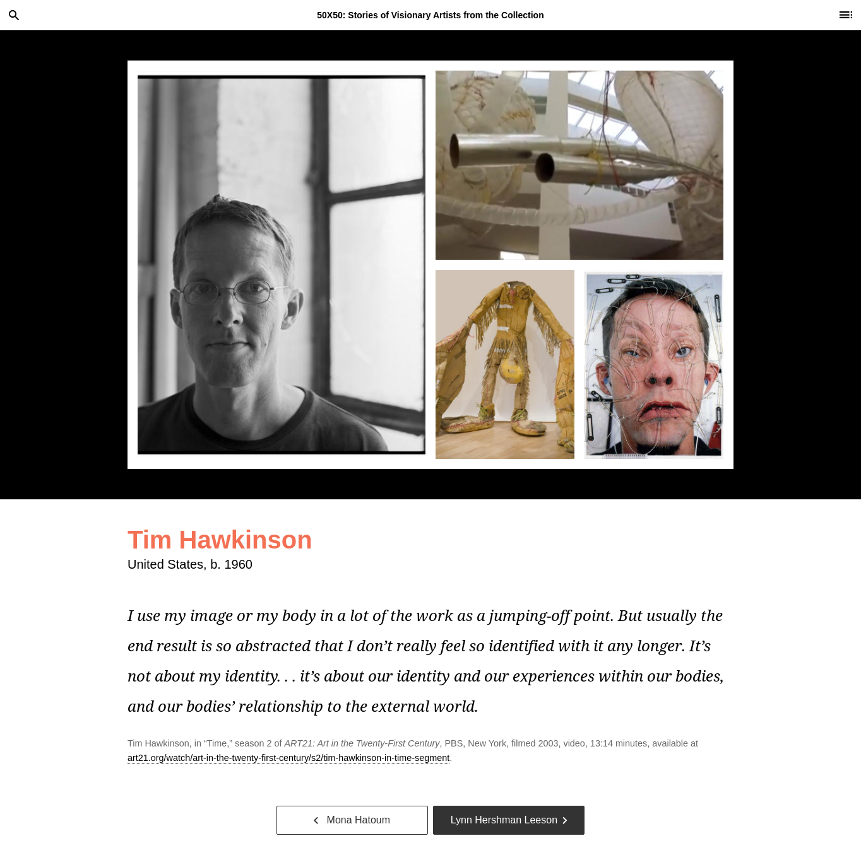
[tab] (281, 265)
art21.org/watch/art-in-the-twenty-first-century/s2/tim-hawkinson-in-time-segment (288, 758)
